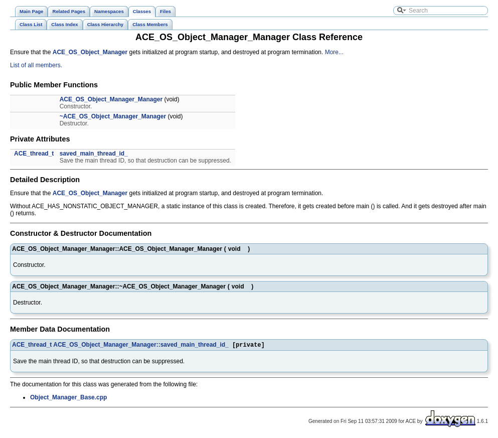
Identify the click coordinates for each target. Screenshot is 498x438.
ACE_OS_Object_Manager (90, 52)
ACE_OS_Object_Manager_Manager (111, 99)
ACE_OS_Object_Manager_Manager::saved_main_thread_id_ (140, 345)
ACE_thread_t (34, 153)
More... (334, 52)
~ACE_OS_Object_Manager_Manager (113, 116)
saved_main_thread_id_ (94, 153)
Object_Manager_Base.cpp (68, 398)
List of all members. (36, 65)
